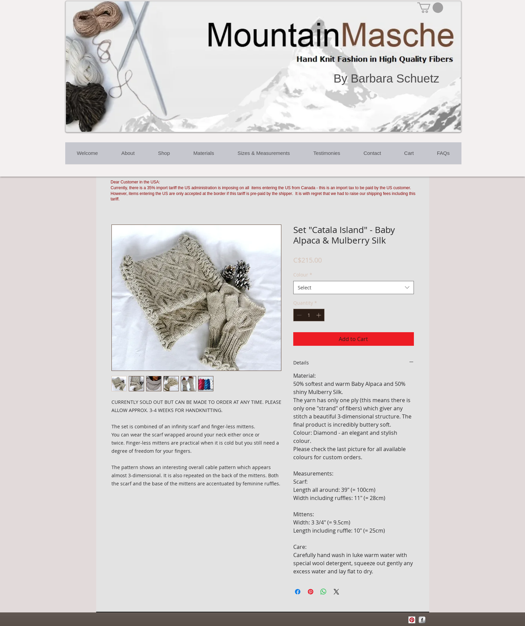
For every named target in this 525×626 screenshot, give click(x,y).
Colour (302, 274)
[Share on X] (336, 592)
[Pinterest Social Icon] (411, 619)
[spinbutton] (309, 315)
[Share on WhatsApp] (323, 592)
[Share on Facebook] (298, 592)
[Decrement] (298, 315)
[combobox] (353, 287)
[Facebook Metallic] (422, 619)
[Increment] (319, 315)
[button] (430, 7)
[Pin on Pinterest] (311, 592)
